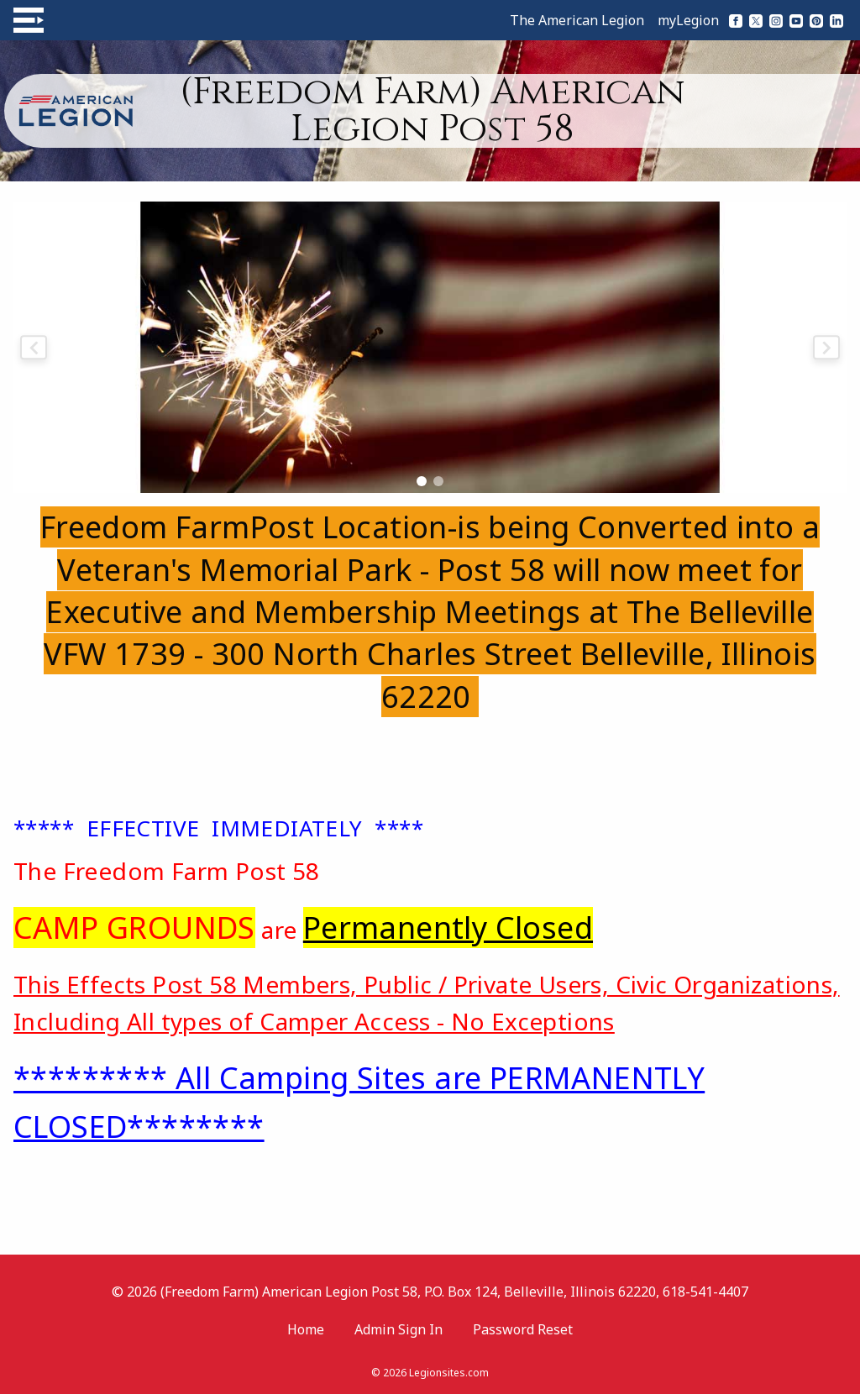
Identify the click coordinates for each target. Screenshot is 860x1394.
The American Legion (577, 20)
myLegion (688, 20)
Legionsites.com (449, 1372)
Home (305, 1329)
